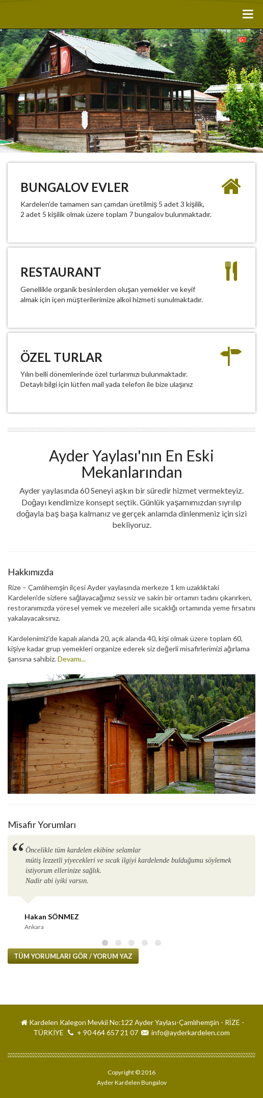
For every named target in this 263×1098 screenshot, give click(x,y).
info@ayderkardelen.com (190, 1032)
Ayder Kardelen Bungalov (45, 14)
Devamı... (72, 658)
